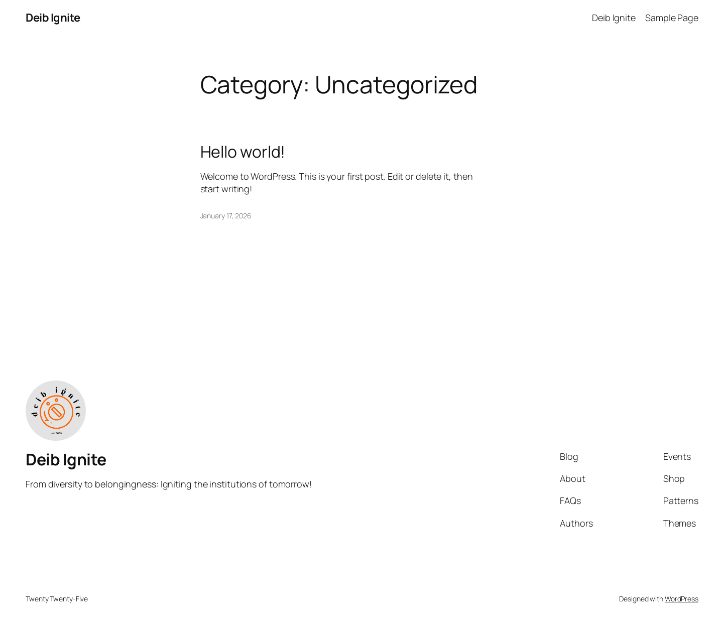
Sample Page (671, 18)
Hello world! (243, 152)
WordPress (681, 598)
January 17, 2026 (226, 215)
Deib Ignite (53, 17)
